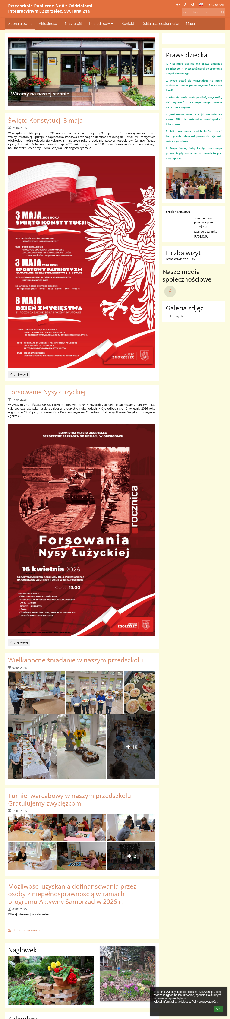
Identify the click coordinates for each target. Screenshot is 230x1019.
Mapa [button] (190, 23)
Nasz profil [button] (73, 23)
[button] (201, 4)
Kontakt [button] (128, 23)
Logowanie (216, 5)
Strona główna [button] (20, 23)
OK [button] (218, 1008)
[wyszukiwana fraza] (203, 12)
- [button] (186, 4)
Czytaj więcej (19, 375)
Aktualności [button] (48, 23)
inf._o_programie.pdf (25, 930)
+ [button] (178, 4)
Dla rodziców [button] (101, 23)
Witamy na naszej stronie (40, 94)
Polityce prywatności (204, 1001)
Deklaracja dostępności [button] (160, 23)
